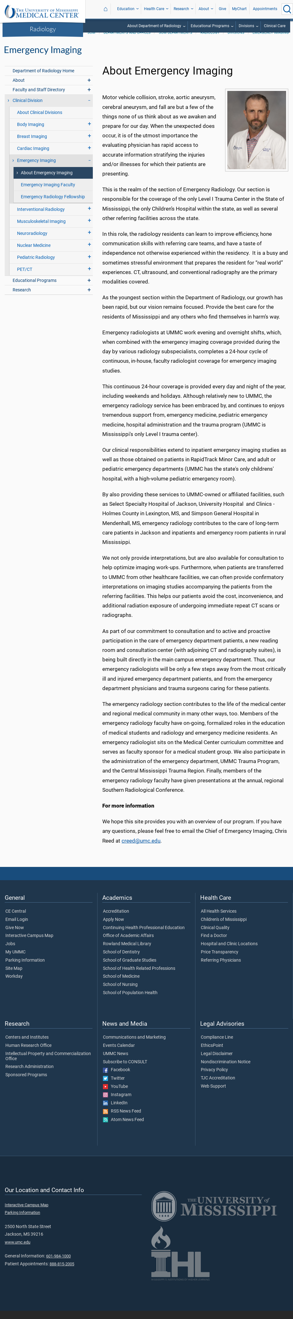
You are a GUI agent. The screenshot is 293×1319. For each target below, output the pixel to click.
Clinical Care (274, 26)
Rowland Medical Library (127, 952)
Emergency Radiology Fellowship (53, 205)
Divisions (246, 26)
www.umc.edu (17, 1250)
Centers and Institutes (27, 1045)
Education (126, 9)
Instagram (117, 1103)
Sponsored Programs (26, 1083)
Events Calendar (119, 1053)
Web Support (213, 1094)
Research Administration (29, 1074)
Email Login (16, 927)
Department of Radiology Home (43, 79)
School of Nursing (120, 992)
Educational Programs (210, 26)
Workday (14, 984)
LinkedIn (115, 1111)
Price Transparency (219, 960)
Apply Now (113, 927)
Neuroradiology (32, 241)
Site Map (13, 976)
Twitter (114, 1086)
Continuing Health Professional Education (144, 936)
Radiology (43, 28)
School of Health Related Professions (139, 976)
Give (222, 9)
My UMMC (15, 960)
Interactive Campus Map (29, 943)
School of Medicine (121, 984)
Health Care (154, 9)
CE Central (15, 919)
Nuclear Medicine (34, 253)
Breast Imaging (32, 144)
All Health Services (218, 919)
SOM (91, 41)
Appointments (265, 9)
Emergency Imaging (271, 41)
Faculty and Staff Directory (39, 98)
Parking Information (25, 968)
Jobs (10, 952)
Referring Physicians (221, 968)
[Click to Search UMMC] (287, 9)
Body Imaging (30, 132)
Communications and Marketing (134, 1045)
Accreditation (116, 919)
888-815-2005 (62, 1272)
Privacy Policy (214, 1078)
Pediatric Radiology (36, 265)
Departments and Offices (127, 41)
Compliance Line (217, 1045)
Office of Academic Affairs (128, 943)
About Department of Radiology (154, 26)
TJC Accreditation (218, 1086)
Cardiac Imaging (33, 156)
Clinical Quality (215, 936)
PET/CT (24, 277)
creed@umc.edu (141, 849)
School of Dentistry (121, 960)
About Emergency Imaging (47, 181)
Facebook (116, 1078)
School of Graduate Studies (129, 968)
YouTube (115, 1094)
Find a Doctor (214, 943)
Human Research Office (28, 1053)
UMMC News (115, 1062)
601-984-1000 (58, 1264)
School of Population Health (130, 1001)
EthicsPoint (212, 1053)
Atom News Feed (123, 1128)
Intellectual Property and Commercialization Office (48, 1064)
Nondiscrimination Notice (225, 1070)
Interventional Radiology (41, 217)
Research (181, 9)
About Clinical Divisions (39, 120)
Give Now (14, 936)
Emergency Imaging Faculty (48, 193)
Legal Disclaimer (217, 1062)
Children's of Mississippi (224, 927)
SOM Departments (175, 41)
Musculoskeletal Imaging (41, 229)
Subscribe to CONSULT (125, 1070)
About (204, 9)
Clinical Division (28, 108)
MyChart (239, 9)
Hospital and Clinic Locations (229, 952)
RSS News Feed (122, 1119)
